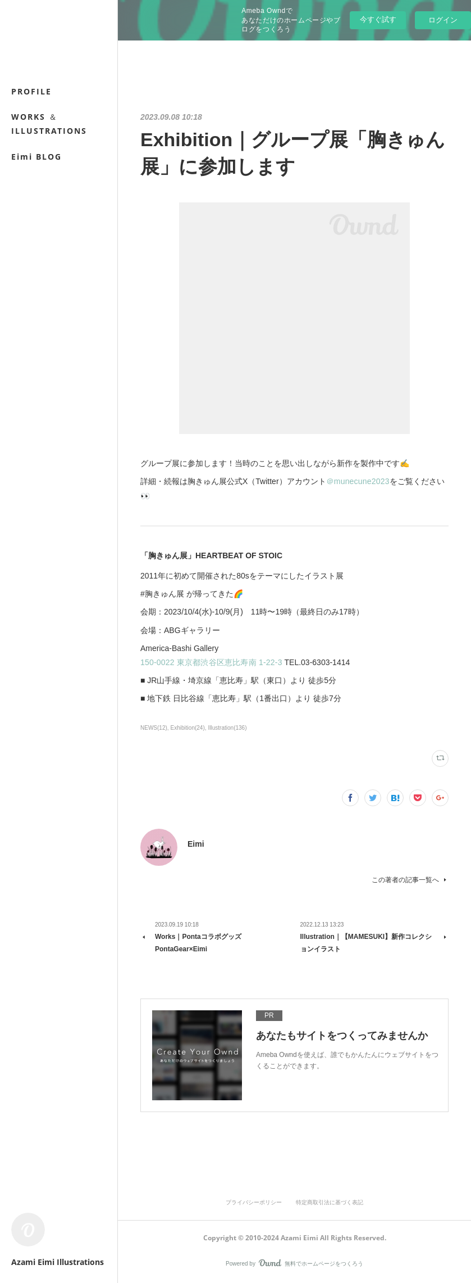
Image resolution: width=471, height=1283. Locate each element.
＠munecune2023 (358, 481)
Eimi (196, 843)
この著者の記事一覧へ (410, 880)
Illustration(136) (227, 728)
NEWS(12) (153, 728)
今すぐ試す (378, 19)
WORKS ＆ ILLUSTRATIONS (49, 123)
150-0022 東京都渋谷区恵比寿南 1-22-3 (211, 662)
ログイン (443, 20)
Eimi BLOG (36, 156)
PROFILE (31, 91)
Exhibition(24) (188, 728)
